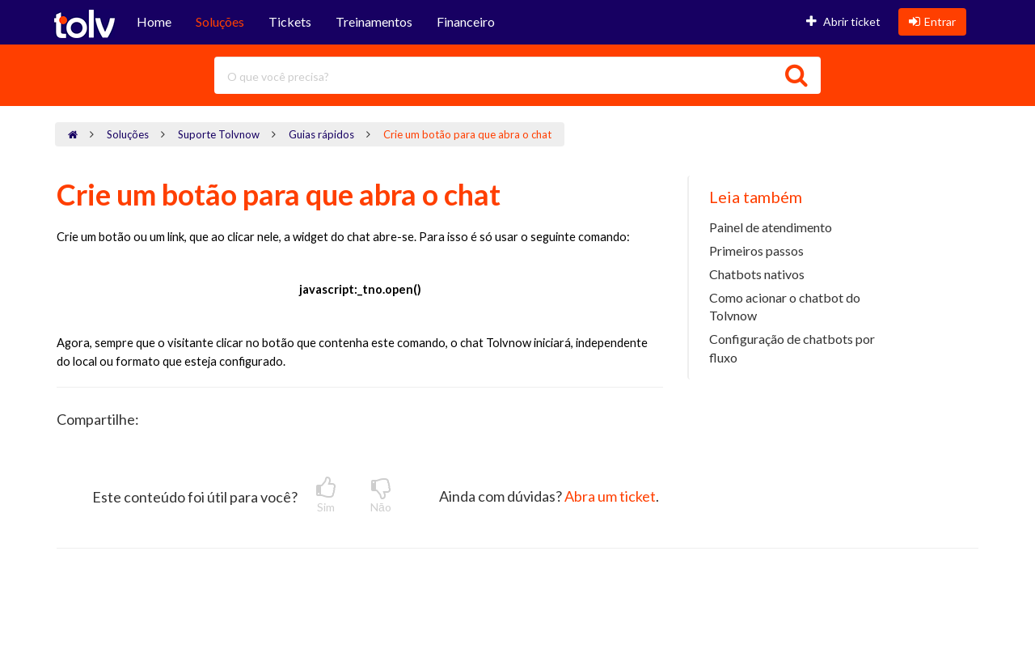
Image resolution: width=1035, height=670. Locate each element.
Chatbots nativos (757, 274)
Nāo (380, 495)
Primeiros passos (756, 250)
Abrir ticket (843, 21)
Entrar (932, 21)
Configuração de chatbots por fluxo (792, 348)
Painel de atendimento (770, 227)
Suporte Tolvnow (219, 134)
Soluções (220, 21)
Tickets (289, 21)
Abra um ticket (610, 496)
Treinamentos (374, 21)
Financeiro (466, 21)
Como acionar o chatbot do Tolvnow (784, 307)
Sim (326, 495)
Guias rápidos (321, 134)
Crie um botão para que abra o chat (467, 134)
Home (154, 21)
